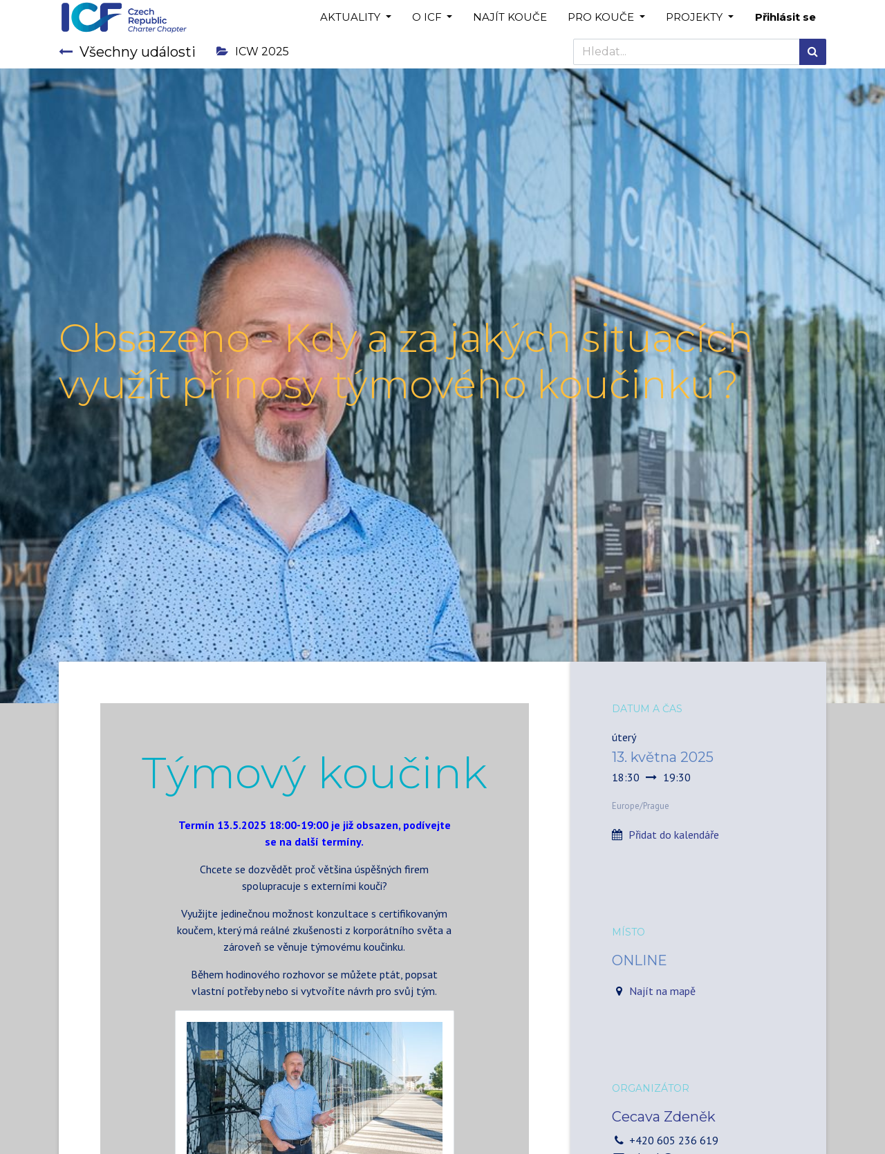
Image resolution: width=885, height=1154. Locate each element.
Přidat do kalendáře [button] (673, 834)
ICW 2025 (252, 51)
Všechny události (127, 52)
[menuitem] (510, 17)
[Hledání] (812, 52)
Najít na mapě (662, 991)
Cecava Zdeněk (664, 1116)
